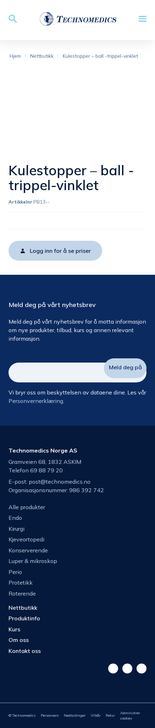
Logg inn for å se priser (60, 250)
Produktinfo (24, 618)
